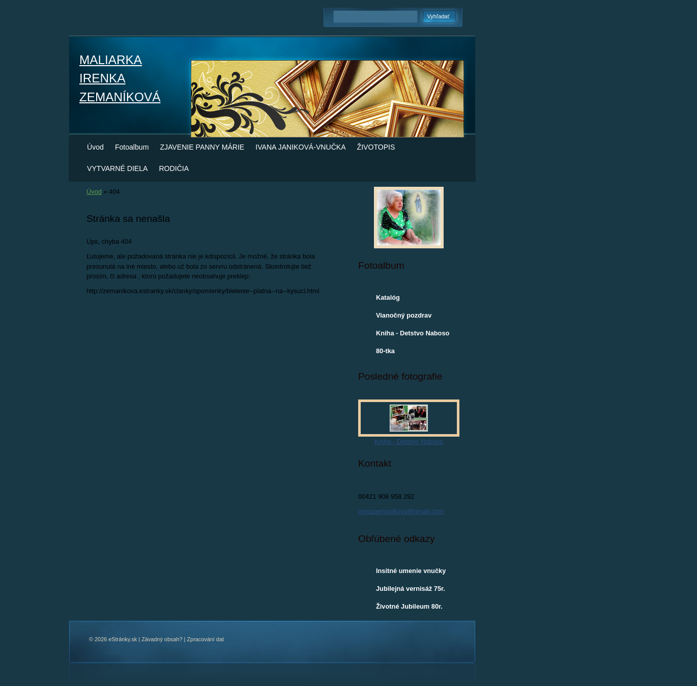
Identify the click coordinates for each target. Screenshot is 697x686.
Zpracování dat (205, 639)
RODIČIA (174, 168)
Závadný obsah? (161, 639)
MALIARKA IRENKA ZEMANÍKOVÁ (119, 78)
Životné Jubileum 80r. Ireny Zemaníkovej (409, 609)
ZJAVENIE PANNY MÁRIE (202, 147)
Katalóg (388, 297)
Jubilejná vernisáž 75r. (410, 588)
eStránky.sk (122, 639)
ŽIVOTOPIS (376, 147)
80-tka (385, 351)
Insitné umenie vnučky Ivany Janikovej (411, 573)
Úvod (95, 147)
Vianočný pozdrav (403, 315)
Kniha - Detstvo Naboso (412, 333)
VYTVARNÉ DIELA (117, 168)
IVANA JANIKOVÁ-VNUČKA (300, 147)
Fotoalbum (132, 147)
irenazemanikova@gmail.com (401, 511)
